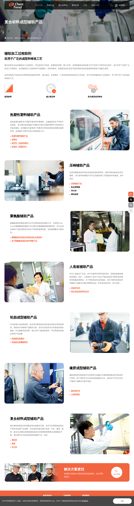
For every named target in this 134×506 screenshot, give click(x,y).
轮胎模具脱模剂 (18, 340)
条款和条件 (47, 496)
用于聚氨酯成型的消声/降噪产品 (24, 241)
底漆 (13, 450)
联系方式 (95, 5)
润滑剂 (14, 139)
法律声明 (67, 496)
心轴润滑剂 (75, 396)
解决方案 (38, 5)
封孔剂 (14, 454)
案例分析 (75, 5)
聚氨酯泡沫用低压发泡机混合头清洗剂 (27, 238)
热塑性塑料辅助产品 (20, 136)
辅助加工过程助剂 (20, 38)
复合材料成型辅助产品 (34, 38)
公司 (85, 5)
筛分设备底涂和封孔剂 (80, 293)
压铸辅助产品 (76, 184)
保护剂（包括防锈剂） (20, 143)
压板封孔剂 (75, 289)
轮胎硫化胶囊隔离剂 (20, 343)
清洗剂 (14, 446)
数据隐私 (85, 501)
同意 (122, 501)
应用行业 (50, 5)
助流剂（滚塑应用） (20, 147)
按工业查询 (63, 5)
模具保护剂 (75, 393)
